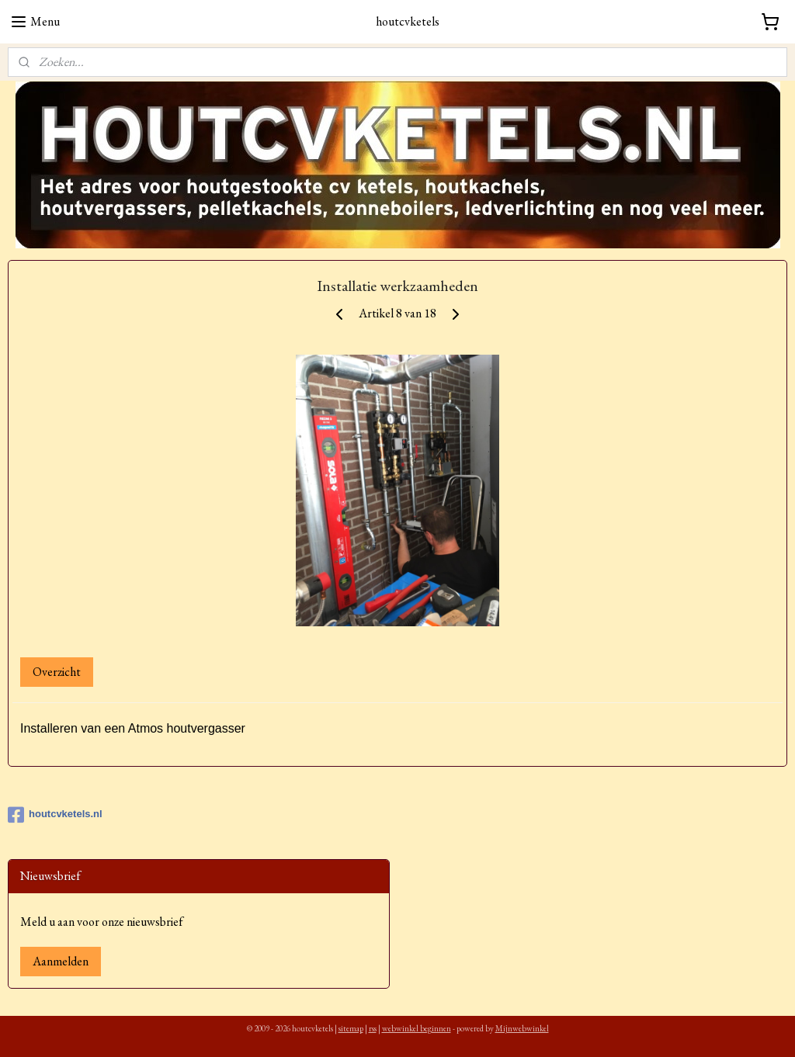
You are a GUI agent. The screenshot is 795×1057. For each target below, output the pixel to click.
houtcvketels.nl (55, 815)
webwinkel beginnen (416, 1028)
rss (373, 1028)
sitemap (350, 1028)
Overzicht (57, 672)
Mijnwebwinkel (522, 1028)
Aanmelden (61, 961)
